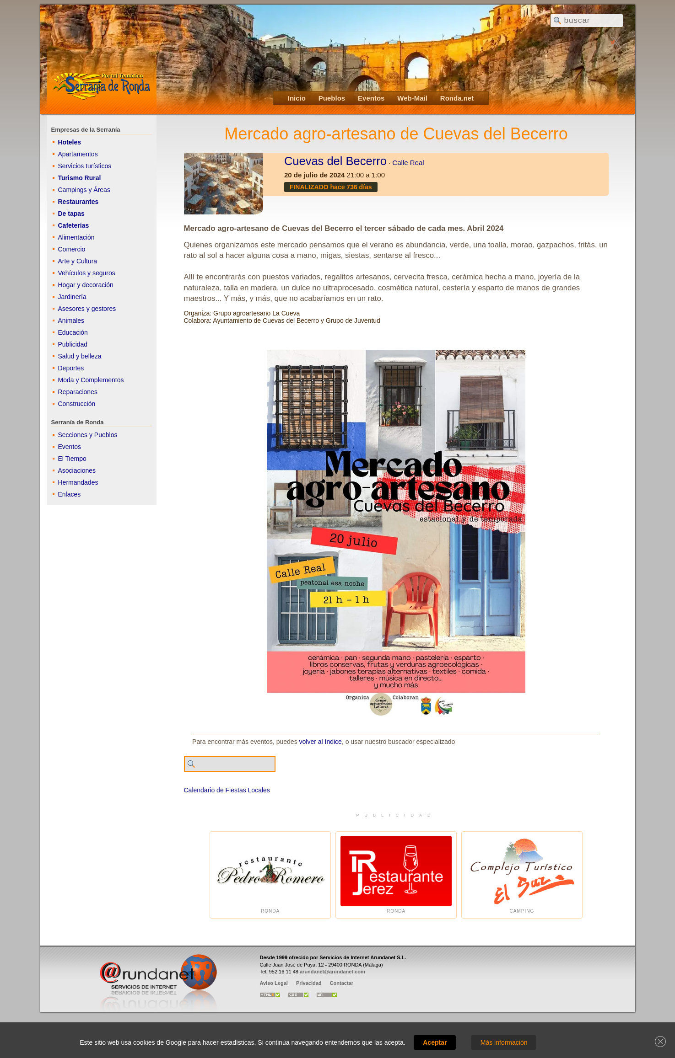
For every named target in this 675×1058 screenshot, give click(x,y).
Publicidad (73, 344)
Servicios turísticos (85, 166)
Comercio (72, 249)
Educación (73, 332)
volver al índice (320, 741)
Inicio (297, 98)
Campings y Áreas (84, 189)
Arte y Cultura (77, 261)
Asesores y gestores (87, 308)
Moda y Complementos (91, 380)
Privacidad (309, 983)
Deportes (71, 368)
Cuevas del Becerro (335, 161)
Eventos (371, 98)
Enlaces (69, 494)
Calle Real (408, 162)
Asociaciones (77, 470)
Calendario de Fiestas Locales (227, 790)
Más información (504, 1042)
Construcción (77, 403)
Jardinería (72, 296)
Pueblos (332, 98)
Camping (522, 875)
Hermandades (78, 482)
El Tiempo (72, 458)
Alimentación (76, 237)
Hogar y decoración (85, 285)
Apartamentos (78, 154)
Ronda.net (457, 98)
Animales (71, 320)
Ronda (270, 875)
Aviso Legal (274, 983)
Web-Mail (412, 98)
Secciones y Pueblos (88, 434)
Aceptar (435, 1042)
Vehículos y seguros (86, 273)
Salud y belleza (80, 356)
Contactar (341, 983)
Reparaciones (77, 391)
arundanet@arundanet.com (332, 971)
